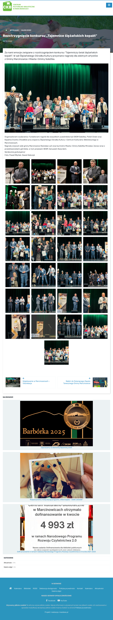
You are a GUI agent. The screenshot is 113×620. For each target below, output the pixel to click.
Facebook (50, 600)
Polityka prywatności (67, 588)
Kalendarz (18, 588)
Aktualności (14, 30)
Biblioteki (27, 588)
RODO (35, 588)
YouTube (62, 600)
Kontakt (80, 588)
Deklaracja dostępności (48, 588)
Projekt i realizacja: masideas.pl (56, 612)
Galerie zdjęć (26, 30)
